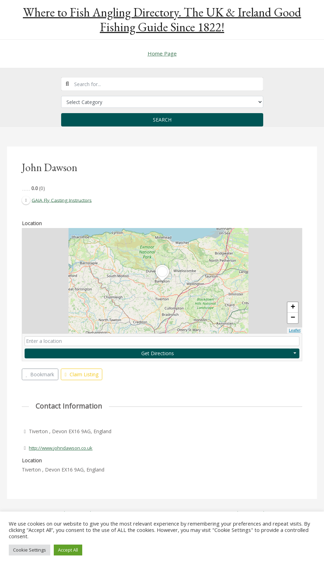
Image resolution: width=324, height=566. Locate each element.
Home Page (162, 53)
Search (162, 119)
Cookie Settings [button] (29, 550)
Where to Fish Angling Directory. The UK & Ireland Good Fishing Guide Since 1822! (162, 19)
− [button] (293, 318)
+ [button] (293, 307)
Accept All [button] (68, 550)
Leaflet (294, 330)
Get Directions (157, 353)
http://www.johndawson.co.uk (62, 447)
